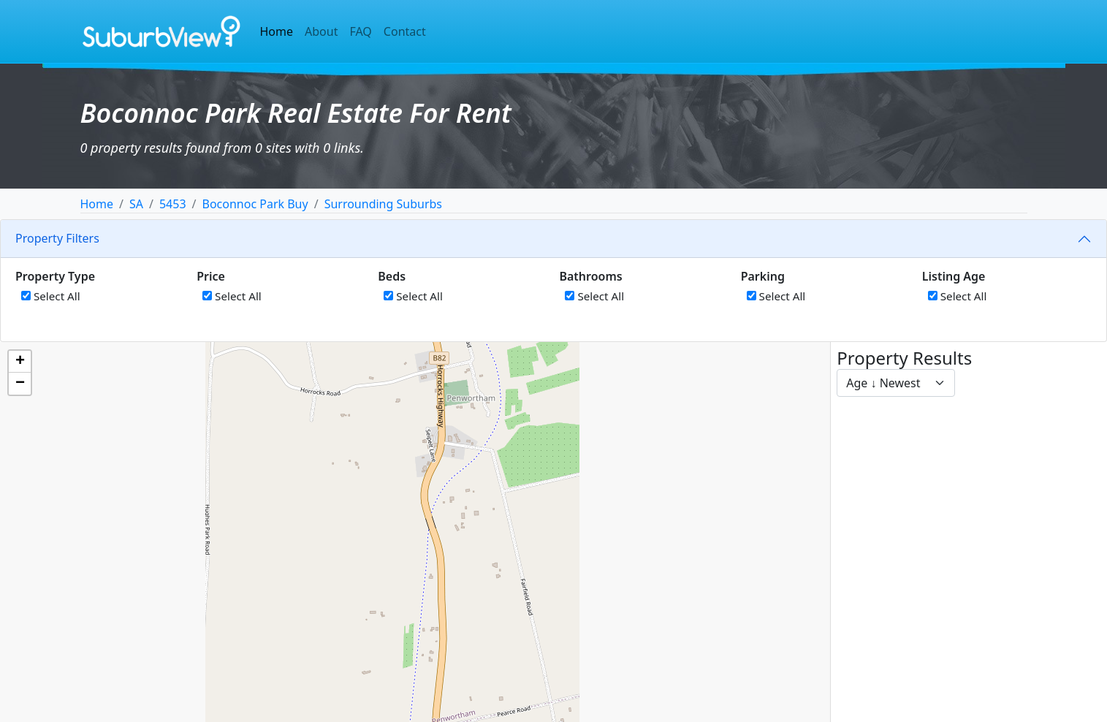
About (321, 31)
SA (136, 204)
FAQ (360, 31)
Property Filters (57, 238)
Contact (405, 31)
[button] (20, 362)
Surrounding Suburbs (383, 204)
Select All (50, 296)
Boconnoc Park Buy (255, 204)
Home (277, 31)
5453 (172, 204)
